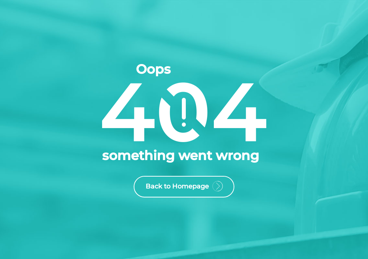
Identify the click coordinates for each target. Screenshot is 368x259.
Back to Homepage (184, 187)
